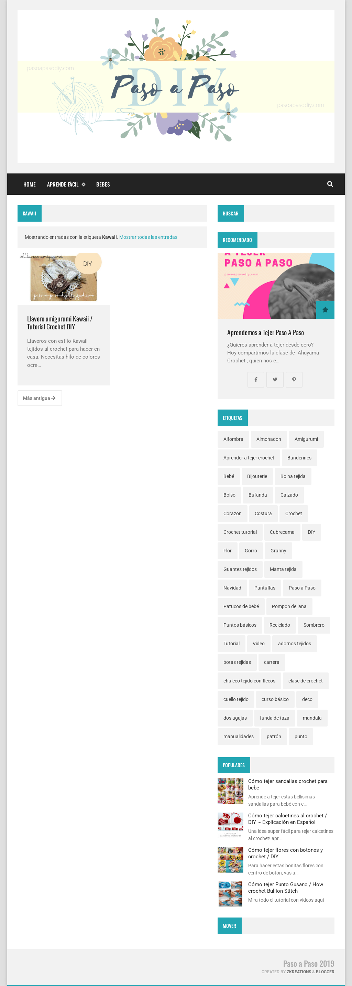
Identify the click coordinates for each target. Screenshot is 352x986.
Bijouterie (257, 476)
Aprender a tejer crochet (248, 457)
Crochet (293, 513)
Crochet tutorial (240, 532)
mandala (312, 718)
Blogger (325, 971)
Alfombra (233, 439)
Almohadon (268, 439)
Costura (263, 513)
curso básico (275, 699)
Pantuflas (264, 588)
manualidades (238, 736)
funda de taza (274, 718)
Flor (227, 550)
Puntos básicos (239, 625)
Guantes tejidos (240, 569)
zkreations (299, 971)
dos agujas (235, 718)
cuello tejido (236, 699)
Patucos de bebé (241, 606)
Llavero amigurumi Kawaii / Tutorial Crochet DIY (59, 323)
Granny (278, 550)
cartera (271, 662)
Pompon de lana (289, 606)
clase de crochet (305, 680)
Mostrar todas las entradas (148, 237)
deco (307, 699)
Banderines (299, 457)
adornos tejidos (294, 643)
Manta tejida (283, 569)
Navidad (232, 588)
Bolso (229, 495)
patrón (274, 736)
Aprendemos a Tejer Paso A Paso (265, 332)
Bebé (228, 476)
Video (259, 643)
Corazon (232, 513)
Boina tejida (293, 476)
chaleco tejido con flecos (249, 680)
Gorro (251, 550)
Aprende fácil (66, 184)
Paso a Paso (302, 588)
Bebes (103, 184)
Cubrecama (282, 532)
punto (301, 736)
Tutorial (231, 643)
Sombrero (314, 625)
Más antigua (39, 398)
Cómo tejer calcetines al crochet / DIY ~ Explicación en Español (287, 819)
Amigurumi (306, 439)
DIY (311, 532)
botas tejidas (237, 662)
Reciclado (280, 625)
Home (29, 184)
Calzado (289, 495)
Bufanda (258, 495)
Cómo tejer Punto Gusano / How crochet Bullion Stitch (285, 887)
